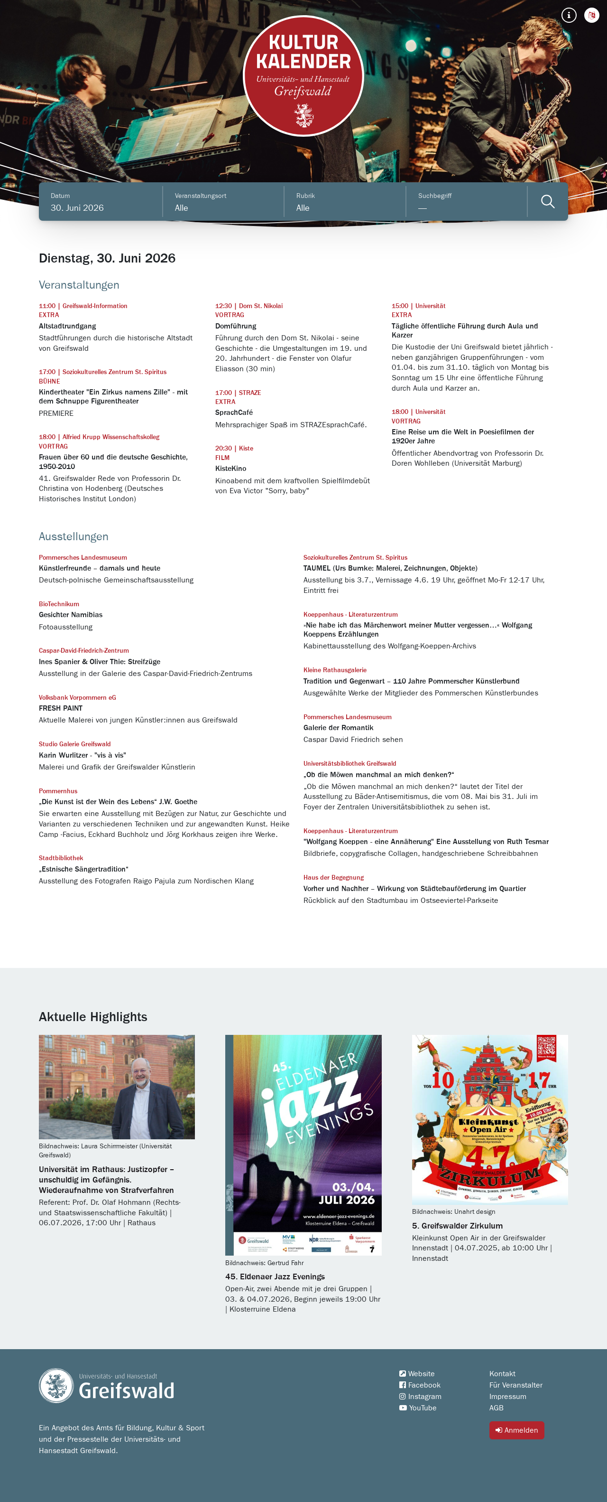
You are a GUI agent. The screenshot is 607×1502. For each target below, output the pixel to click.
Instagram (420, 1396)
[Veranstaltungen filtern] (548, 201)
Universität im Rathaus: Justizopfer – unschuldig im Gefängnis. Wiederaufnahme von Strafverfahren (106, 1180)
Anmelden (517, 1430)
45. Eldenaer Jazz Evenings (275, 1277)
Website (417, 1374)
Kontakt (502, 1374)
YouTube (418, 1408)
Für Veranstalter (516, 1385)
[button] (591, 15)
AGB (496, 1408)
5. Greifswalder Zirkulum (457, 1226)
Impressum (507, 1396)
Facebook (420, 1385)
